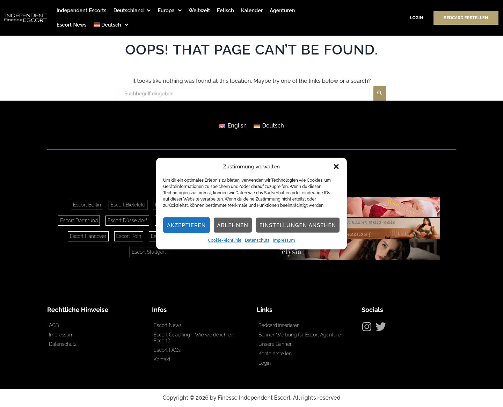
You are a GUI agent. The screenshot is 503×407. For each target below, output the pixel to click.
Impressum (284, 240)
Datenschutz (257, 240)
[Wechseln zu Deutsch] (268, 126)
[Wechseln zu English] (233, 126)
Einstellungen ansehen (298, 225)
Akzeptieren (186, 225)
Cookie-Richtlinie (225, 240)
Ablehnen (232, 225)
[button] (336, 166)
